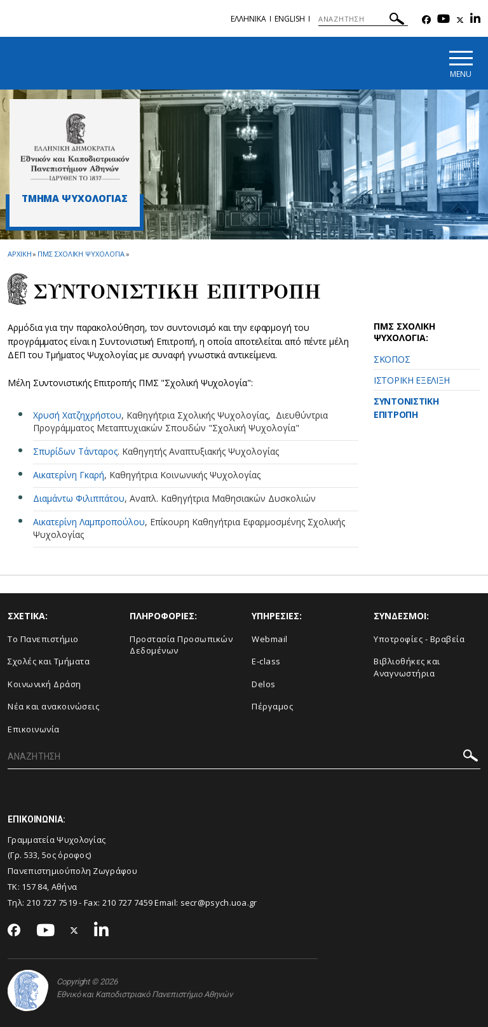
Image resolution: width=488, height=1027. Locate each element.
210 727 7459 (127, 902)
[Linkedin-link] (475, 20)
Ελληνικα (248, 18)
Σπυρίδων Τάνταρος (75, 451)
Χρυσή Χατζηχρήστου (77, 415)
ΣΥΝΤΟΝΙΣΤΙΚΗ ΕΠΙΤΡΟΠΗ (406, 407)
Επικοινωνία (34, 729)
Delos (264, 684)
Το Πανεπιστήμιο (43, 639)
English (289, 18)
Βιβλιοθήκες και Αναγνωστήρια (407, 667)
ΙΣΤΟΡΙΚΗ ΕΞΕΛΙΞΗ (412, 380)
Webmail (270, 639)
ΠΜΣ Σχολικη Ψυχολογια (81, 253)
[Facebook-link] (426, 20)
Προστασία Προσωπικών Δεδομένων (181, 645)
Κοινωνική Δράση (44, 684)
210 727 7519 (52, 902)
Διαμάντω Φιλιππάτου (79, 498)
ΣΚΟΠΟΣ (392, 359)
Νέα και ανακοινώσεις (53, 706)
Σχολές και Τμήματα (49, 661)
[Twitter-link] (460, 20)
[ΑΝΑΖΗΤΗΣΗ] (363, 19)
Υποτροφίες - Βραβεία (419, 639)
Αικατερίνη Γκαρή (68, 475)
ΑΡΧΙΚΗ (19, 253)
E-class (266, 661)
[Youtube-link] (443, 20)
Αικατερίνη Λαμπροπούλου (89, 522)
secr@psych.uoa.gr (218, 902)
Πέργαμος (272, 706)
